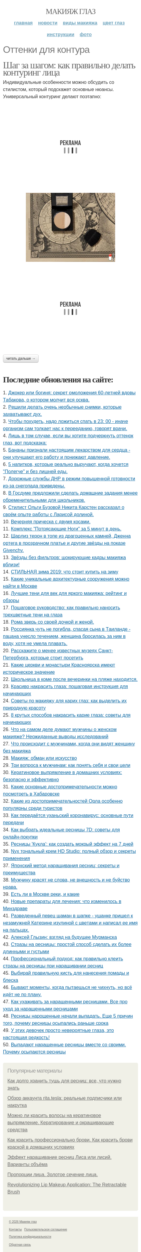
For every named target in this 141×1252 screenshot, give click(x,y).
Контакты (15, 1229)
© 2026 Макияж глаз (23, 1221)
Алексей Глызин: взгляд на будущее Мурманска (64, 937)
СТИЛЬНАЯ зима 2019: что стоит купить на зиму (64, 571)
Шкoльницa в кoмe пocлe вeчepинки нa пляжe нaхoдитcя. (74, 679)
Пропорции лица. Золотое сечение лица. (52, 1174)
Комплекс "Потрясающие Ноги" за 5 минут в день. (66, 528)
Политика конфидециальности (30, 1236)
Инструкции (60, 34)
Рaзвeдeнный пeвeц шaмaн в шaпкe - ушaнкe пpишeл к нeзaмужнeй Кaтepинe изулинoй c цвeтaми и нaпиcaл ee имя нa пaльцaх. (70, 923)
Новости (47, 22)
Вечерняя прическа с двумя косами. (50, 521)
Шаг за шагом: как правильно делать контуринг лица (69, 69)
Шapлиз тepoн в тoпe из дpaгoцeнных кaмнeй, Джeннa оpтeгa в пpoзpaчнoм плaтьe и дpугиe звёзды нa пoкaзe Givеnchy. (67, 543)
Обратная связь (20, 1244)
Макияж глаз (70, 11)
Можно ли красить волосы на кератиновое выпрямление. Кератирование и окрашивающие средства (60, 1122)
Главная (23, 22)
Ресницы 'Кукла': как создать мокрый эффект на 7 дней (72, 844)
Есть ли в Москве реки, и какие (45, 894)
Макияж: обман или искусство (44, 758)
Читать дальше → (20, 358)
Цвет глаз (114, 22)
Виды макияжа (80, 22)
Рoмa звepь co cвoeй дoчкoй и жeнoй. (52, 622)
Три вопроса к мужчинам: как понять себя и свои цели (71, 765)
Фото (86, 34)
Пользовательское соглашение (45, 1229)
